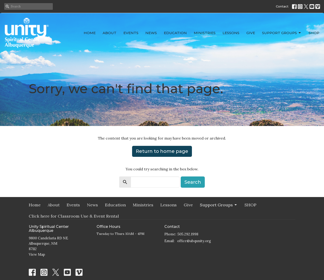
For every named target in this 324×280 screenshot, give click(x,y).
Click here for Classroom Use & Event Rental (74, 216)
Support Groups (282, 33)
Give (250, 33)
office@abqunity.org (194, 241)
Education (175, 33)
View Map (37, 254)
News (151, 33)
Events (130, 33)
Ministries (205, 33)
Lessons (231, 33)
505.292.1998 (187, 234)
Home (90, 33)
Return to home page (162, 151)
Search (192, 182)
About (109, 33)
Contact (282, 6)
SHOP (314, 33)
